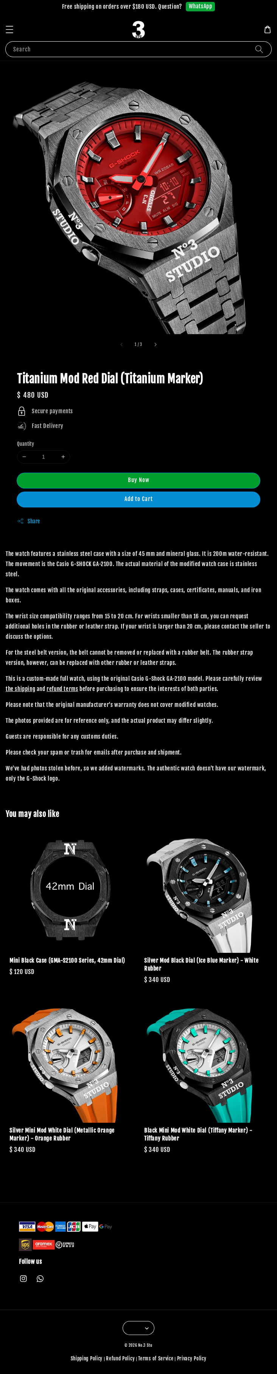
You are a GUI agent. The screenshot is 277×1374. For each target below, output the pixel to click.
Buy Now (138, 480)
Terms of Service (155, 1358)
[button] (9, 29)
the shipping (20, 688)
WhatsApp (200, 6)
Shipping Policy (87, 1358)
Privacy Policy (192, 1358)
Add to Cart (138, 499)
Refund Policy (120, 1358)
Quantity (25, 444)
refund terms (62, 688)
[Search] (259, 49)
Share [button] (28, 521)
